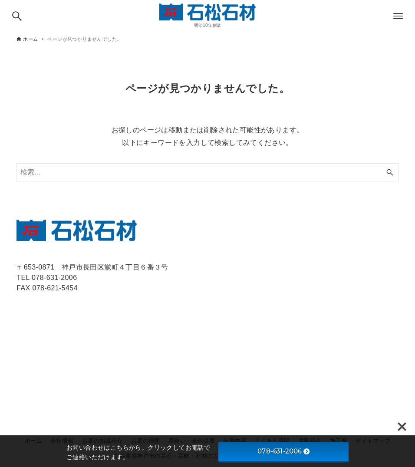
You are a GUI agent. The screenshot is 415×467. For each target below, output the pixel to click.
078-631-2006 (283, 451)
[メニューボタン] (398, 16)
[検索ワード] (207, 172)
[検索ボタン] (17, 16)
